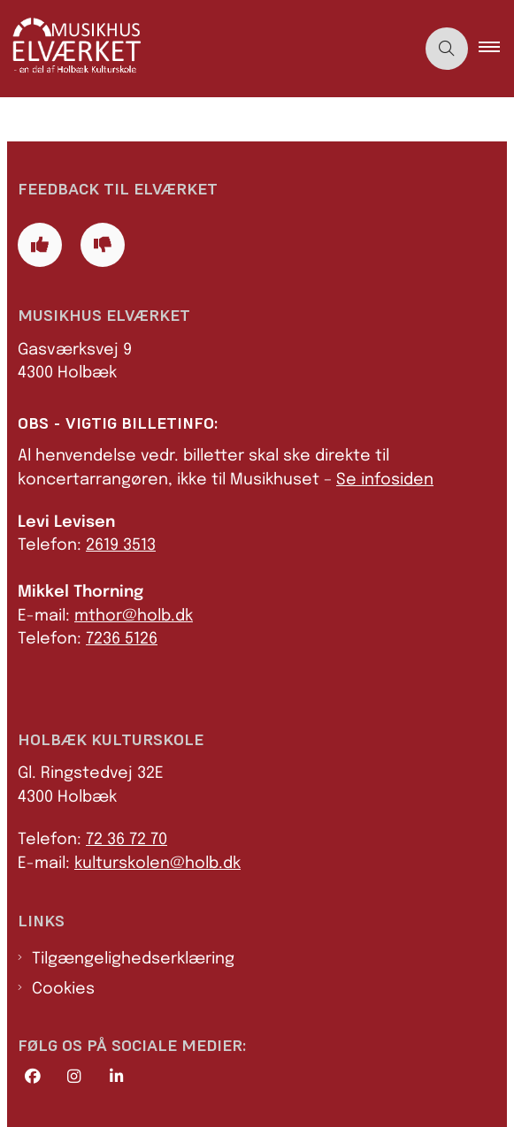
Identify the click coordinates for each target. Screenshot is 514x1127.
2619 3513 (121, 545)
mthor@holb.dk (133, 616)
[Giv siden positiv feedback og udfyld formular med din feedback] (40, 245)
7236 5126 (121, 639)
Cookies (63, 989)
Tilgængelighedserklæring (133, 959)
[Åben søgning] (447, 48)
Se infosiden (384, 480)
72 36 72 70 (126, 840)
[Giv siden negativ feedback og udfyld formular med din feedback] (103, 245)
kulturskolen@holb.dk (157, 864)
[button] (496, 48)
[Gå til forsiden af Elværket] (207, 48)
